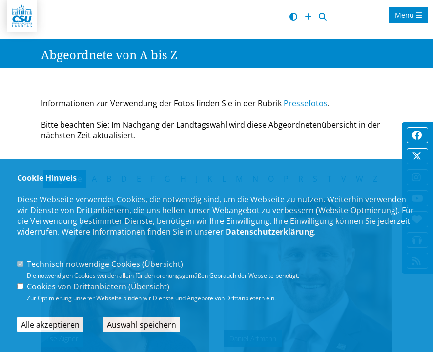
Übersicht (162, 264)
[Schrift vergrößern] (308, 17)
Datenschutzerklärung (270, 231)
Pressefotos (306, 103)
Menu (408, 15)
